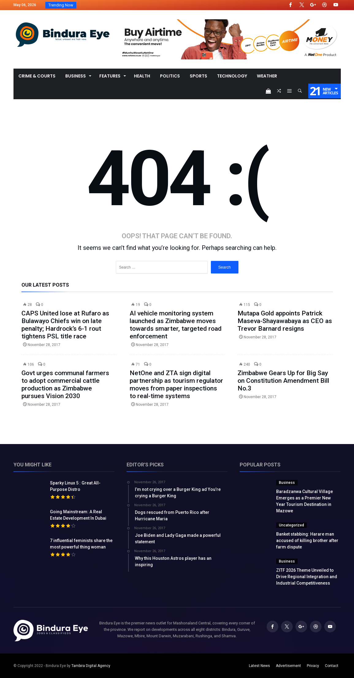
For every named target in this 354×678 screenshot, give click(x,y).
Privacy (313, 666)
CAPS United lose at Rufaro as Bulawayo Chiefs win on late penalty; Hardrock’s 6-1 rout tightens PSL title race (65, 325)
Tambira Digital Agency (90, 666)
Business (287, 482)
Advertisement (288, 666)
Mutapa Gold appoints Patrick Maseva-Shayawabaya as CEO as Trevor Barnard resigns (285, 321)
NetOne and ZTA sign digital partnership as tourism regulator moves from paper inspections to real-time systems (176, 384)
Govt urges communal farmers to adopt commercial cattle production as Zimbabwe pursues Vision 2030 (65, 384)
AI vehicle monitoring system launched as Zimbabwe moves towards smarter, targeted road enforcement (176, 325)
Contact (331, 666)
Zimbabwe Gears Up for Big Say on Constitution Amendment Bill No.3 (283, 380)
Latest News (259, 666)
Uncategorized (291, 525)
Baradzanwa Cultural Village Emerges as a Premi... (122, 5)
